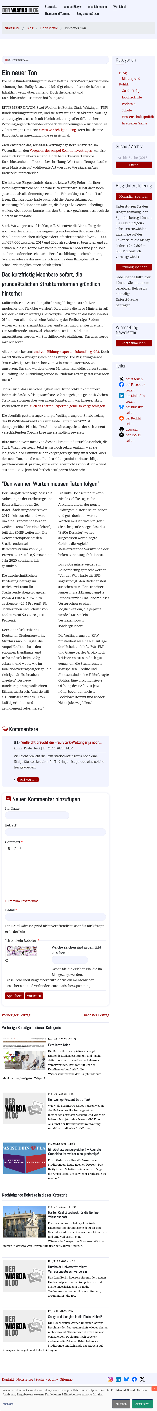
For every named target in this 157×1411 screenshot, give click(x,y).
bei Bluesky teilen (134, 410)
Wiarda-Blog (72, 7)
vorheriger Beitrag (16, 1015)
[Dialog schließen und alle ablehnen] (154, 1388)
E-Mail (10, 910)
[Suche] (134, 158)
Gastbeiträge (131, 91)
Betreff (10, 825)
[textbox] (55, 873)
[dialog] (78, 1398)
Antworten (28, 779)
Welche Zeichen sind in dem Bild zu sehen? (76, 950)
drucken (132, 429)
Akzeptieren (142, 1403)
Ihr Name (12, 808)
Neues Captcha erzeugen (6, 960)
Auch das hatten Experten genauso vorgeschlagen (67, 406)
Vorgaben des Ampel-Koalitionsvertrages (61, 150)
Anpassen (8, 1403)
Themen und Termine (57, 14)
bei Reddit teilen (133, 421)
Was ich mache (97, 7)
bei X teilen (134, 379)
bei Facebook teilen (136, 387)
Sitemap (66, 1379)
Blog (30, 28)
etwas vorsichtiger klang (57, 130)
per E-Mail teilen (133, 438)
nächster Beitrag (96, 1015)
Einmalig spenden (133, 267)
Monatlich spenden (133, 196)
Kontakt (8, 1379)
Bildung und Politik (129, 81)
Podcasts (128, 104)
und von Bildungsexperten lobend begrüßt (66, 352)
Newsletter (24, 1379)
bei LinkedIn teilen (135, 398)
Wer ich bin (120, 7)
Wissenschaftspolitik (135, 117)
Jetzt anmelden (134, 343)
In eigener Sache (134, 123)
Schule (127, 110)
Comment (12, 842)
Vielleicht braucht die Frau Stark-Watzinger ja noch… (61, 742)
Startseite (51, 7)
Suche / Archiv (46, 1379)
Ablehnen (121, 1403)
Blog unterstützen (88, 14)
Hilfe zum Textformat (21, 901)
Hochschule (49, 28)
